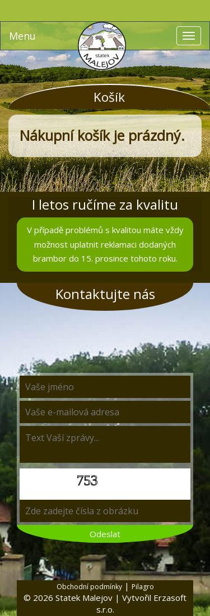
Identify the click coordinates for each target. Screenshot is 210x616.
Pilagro (143, 586)
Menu (22, 35)
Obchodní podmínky (89, 586)
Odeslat (105, 533)
